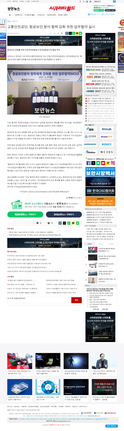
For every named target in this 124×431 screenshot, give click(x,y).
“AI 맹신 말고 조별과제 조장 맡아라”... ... (21, 280)
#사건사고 (41, 15)
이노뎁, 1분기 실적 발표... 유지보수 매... (100, 231)
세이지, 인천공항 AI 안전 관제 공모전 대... (100, 239)
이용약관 (23, 406)
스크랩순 (111, 244)
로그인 (9, 1)
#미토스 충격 (62, 15)
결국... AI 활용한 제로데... (99, 220)
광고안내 (16, 406)
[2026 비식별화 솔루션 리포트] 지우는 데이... (61, 292)
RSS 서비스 (83, 406)
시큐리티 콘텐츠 (109, 14)
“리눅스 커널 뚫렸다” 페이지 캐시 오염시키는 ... (62, 288)
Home (9, 21)
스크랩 (27, 1)
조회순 (89, 244)
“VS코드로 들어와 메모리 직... (101, 217)
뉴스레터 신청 (35, 1)
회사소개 (9, 406)
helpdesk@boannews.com (94, 416)
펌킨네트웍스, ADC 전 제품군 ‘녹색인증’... (101, 236)
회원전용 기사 (95, 14)
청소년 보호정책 (45, 406)
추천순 (100, 244)
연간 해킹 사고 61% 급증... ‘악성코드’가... (21, 284)
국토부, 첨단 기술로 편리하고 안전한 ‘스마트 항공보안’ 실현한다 (31, 232)
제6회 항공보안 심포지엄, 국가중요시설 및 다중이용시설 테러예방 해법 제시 (35, 235)
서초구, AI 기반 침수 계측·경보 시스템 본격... (22, 288)
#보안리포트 (51, 15)
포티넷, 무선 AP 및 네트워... (100, 215)
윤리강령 (53, 406)
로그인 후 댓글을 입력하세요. (39, 300)
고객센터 (60, 406)
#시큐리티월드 (30, 15)
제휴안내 (67, 406)
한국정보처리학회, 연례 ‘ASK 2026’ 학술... (60, 280)
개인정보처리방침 (33, 406)
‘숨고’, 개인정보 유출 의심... (100, 222)
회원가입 (15, 1)
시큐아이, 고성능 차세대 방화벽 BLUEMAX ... (62, 284)
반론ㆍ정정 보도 (111, 426)
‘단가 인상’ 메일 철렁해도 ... (100, 212)
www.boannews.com (43, 192)
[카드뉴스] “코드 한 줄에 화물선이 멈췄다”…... (23, 292)
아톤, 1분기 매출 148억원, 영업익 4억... (99, 229)
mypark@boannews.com (27, 187)
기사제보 (21, 1)
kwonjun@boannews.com (63, 421)
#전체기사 (18, 15)
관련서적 (74, 406)
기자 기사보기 (74, 198)
